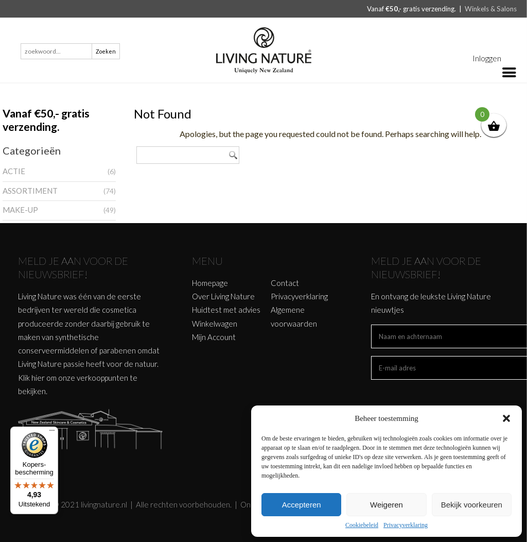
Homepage (210, 282)
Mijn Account (214, 337)
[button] (506, 418)
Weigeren (386, 504)
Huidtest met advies (226, 309)
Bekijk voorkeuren (471, 504)
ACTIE (14, 171)
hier (38, 377)
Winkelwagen (214, 323)
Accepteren (301, 504)
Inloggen (486, 58)
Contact (285, 282)
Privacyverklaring (405, 525)
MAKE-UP (20, 209)
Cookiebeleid (361, 525)
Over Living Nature (223, 296)
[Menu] (52, 433)
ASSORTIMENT (30, 190)
